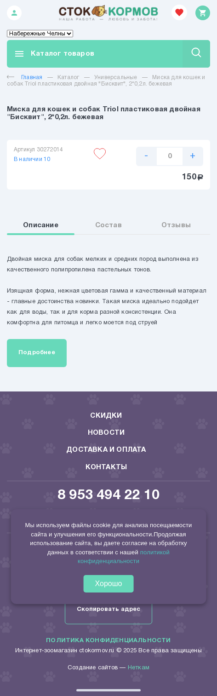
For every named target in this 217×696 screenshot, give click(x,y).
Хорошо (108, 583)
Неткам (138, 668)
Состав (108, 225)
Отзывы (176, 225)
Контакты (106, 467)
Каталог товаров (54, 53)
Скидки (106, 416)
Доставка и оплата (106, 450)
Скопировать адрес (108, 609)
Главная (24, 77)
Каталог (68, 77)
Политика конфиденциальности (108, 641)
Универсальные (115, 77)
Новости (106, 433)
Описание (40, 225)
